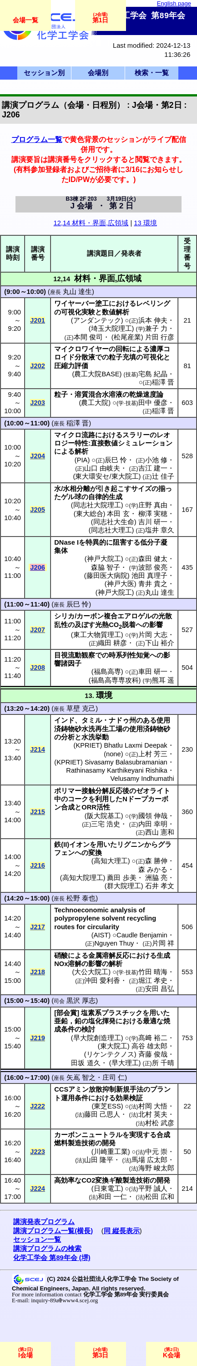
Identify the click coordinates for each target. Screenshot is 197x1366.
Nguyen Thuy (114, 943)
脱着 (129, 624)
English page (174, 3)
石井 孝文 (159, 886)
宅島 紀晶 (152, 374)
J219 (37, 1038)
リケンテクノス (110, 1054)
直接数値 (104, 443)
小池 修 (156, 460)
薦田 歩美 (121, 877)
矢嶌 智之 (81, 1077)
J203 (37, 402)
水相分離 (76, 488)
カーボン (90, 616)
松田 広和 (159, 1196)
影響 (156, 624)
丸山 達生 (77, 291)
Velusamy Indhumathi (142, 778)
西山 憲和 (159, 832)
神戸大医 (120, 583)
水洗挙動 (95, 737)
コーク (78, 799)
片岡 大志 (152, 634)
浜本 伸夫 (152, 320)
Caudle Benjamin (141, 935)
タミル (91, 720)
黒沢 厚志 (81, 1000)
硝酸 (61, 955)
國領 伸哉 (152, 816)
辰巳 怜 (116, 460)
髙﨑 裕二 (152, 1038)
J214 (37, 749)
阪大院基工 (104, 816)
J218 (37, 972)
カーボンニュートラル (88, 1134)
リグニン (130, 844)
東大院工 (113, 1046)
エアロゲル (134, 616)
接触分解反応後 (105, 790)
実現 (136, 1134)
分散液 (85, 357)
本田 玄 (118, 513)
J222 (37, 1106)
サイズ (141, 488)
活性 (103, 807)
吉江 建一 (152, 468)
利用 (102, 799)
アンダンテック (97, 320)
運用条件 (74, 1098)
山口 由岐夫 (102, 468)
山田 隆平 (98, 1160)
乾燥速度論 (146, 394)
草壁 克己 (81, 708)
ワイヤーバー (74, 303)
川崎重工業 (111, 1151)
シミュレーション (145, 443)
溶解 (74, 963)
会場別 (98, 72)
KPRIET (88, 745)
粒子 (61, 394)
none (113, 754)
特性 (81, 443)
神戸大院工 (104, 558)
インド (64, 720)
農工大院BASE (96, 374)
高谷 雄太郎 (149, 1046)
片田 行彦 (159, 337)
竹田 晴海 (152, 972)
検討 (88, 1029)
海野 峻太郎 (156, 1168)
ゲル (68, 497)
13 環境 (145, 223)
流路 (88, 435)
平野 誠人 (152, 1188)
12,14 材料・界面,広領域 (91, 223)
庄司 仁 (113, 1077)
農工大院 (94, 402)
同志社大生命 (113, 522)
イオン (79, 844)
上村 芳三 (152, 754)
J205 (37, 509)
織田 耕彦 (112, 643)
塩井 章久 (159, 530)
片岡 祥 (163, 943)
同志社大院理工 (97, 505)
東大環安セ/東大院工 (106, 476)
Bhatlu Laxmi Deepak (135, 745)
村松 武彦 (159, 1123)
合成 (68, 807)
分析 (68, 737)
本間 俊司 (88, 337)
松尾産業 (127, 337)
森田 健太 (152, 558)
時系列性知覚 (129, 655)
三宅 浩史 (105, 824)
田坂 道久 (85, 1063)
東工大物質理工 (97, 634)
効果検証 (129, 1098)
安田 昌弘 (159, 988)
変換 (95, 852)
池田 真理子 (149, 575)
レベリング (153, 303)
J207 (37, 629)
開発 (109, 1143)
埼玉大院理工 (111, 328)
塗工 (102, 303)
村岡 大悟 (152, 1106)
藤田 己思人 (102, 1114)
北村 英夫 (152, 1114)
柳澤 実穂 (152, 513)
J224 (37, 1188)
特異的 (96, 542)
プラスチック (121, 1013)
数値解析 (115, 312)
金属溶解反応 (108, 955)
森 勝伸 (156, 861)
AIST (101, 935)
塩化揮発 (102, 1021)
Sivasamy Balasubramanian (126, 762)
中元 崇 (156, 1151)
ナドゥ (119, 720)
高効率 (64, 1180)
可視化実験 (78, 312)
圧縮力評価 (71, 365)
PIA (82, 460)
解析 (81, 451)
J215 (37, 811)
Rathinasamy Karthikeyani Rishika (116, 770)
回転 (122, 349)
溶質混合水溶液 (98, 394)
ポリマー (67, 790)
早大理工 (125, 1063)
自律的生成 (105, 497)
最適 (150, 1021)
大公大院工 (91, 972)
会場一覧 (25, 20)
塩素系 (91, 1013)
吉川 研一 (152, 522)
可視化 (153, 357)
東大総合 (89, 513)
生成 (163, 955)
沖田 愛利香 (102, 980)
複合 (110, 616)
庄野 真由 (152, 505)
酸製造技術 (133, 1180)
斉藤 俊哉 (152, 1054)
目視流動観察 (74, 655)
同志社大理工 (111, 530)
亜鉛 (61, 1021)
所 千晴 (163, 1063)
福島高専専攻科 (115, 680)
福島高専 (107, 671)
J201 (37, 320)
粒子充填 (122, 357)
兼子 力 (156, 328)
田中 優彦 (152, 402)
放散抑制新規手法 (116, 1089)
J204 (37, 456)
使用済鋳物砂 (149, 729)
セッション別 (44, 72)
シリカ (64, 616)
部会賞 (66, 1013)
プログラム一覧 (36, 139)
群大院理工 (124, 886)
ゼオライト (153, 790)
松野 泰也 (81, 898)
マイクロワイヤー (81, 349)
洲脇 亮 (156, 877)
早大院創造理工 (97, 1038)
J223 (37, 1151)
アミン (78, 1089)
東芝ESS (107, 1106)
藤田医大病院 (106, 575)
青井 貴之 (152, 583)
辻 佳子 (163, 476)
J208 (37, 667)
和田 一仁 (112, 1196)
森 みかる (152, 869)
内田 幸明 (152, 824)
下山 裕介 (159, 643)
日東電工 (107, 1188)
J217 (37, 927)
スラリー (136, 435)
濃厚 (156, 349)
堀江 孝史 (152, 980)
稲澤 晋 (163, 382)
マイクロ (67, 435)
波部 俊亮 (152, 567)
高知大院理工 (82, 877)
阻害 (119, 542)
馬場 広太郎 (149, 1160)
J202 (37, 365)
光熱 (102, 624)
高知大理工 (111, 861)
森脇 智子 (105, 567)
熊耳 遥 (163, 680)
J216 (37, 865)
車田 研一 (152, 671)
